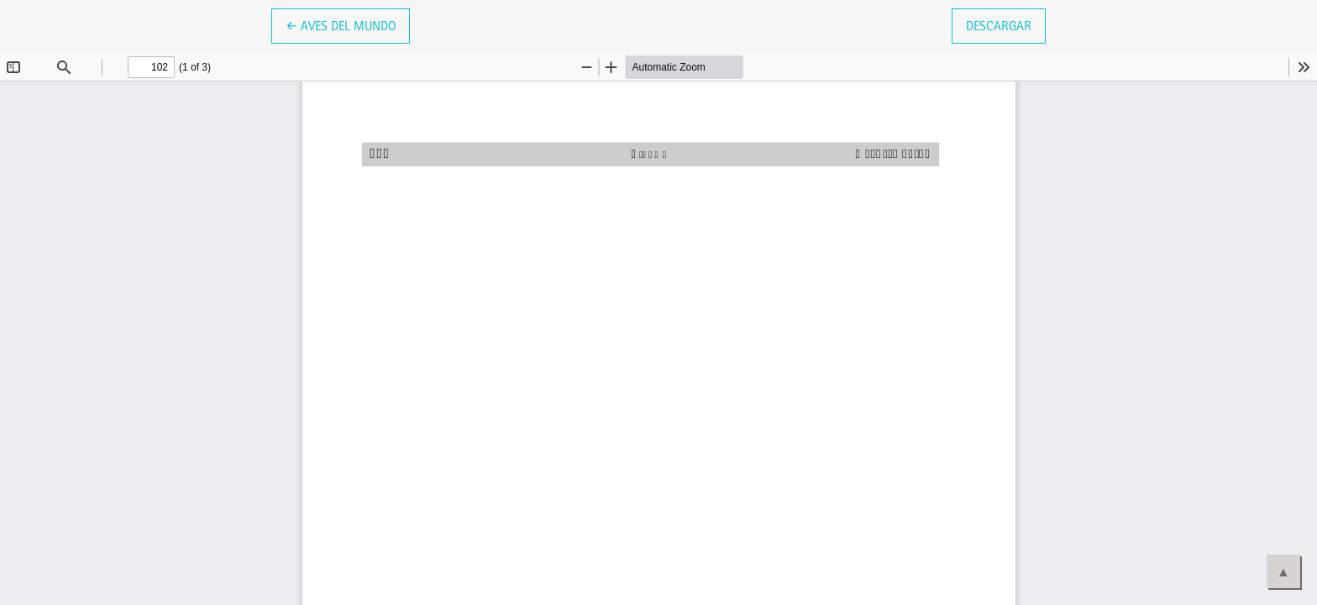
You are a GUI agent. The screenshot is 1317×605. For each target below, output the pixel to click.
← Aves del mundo (348, 24)
